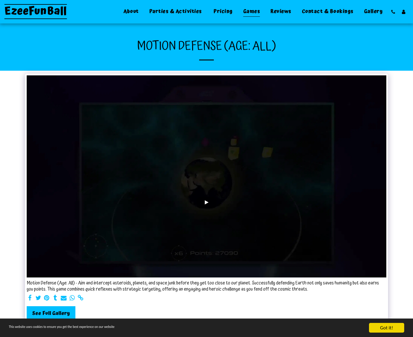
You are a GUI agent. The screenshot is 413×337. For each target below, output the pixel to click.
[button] (393, 11)
